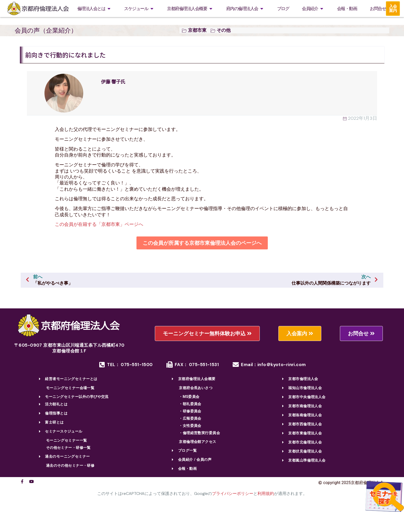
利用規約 (265, 493)
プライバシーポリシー (232, 493)
